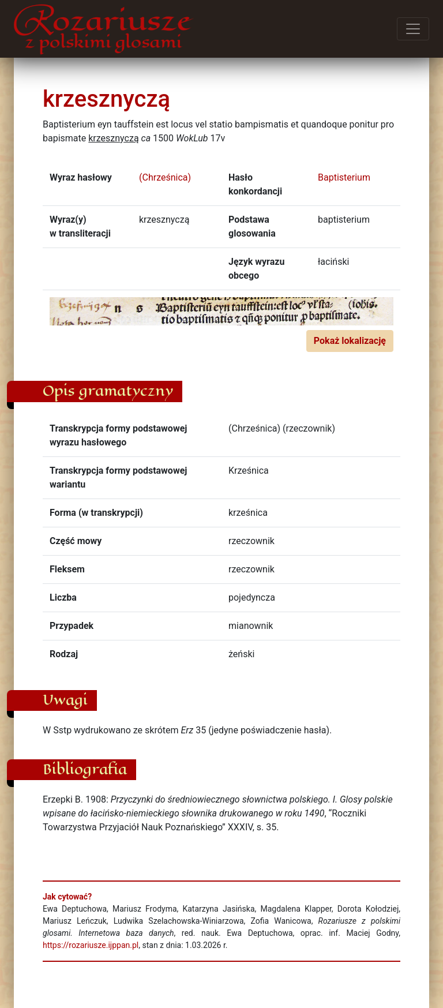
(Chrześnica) (165, 177)
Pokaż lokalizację (350, 340)
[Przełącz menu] (413, 28)
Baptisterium (344, 177)
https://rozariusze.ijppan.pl (90, 945)
